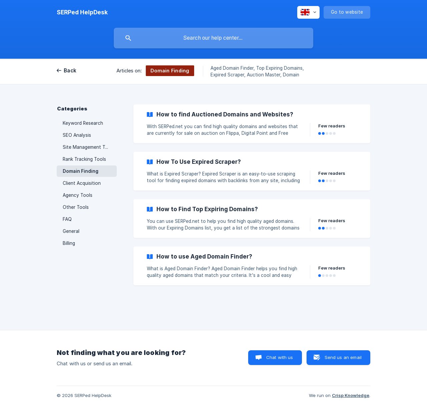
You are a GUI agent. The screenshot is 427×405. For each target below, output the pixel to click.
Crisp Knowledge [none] (350, 395)
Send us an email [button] (343, 357)
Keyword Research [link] (83, 123)
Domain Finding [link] (80, 171)
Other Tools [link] (76, 207)
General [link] (71, 231)
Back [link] (70, 70)
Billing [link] (69, 243)
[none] (82, 12)
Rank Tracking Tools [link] (84, 159)
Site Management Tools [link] (88, 147)
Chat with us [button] (279, 357)
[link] (251, 123)
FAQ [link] (67, 219)
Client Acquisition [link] (82, 183)
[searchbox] (213, 38)
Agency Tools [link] (77, 195)
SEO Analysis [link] (77, 135)
